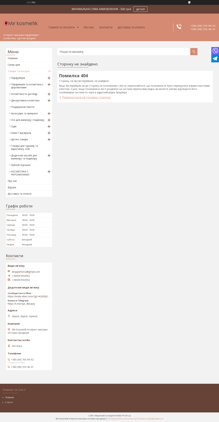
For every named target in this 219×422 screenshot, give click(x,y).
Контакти (105, 27)
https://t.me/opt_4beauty (21, 303)
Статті (9, 402)
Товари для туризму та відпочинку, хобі (24, 147)
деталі (140, 9)
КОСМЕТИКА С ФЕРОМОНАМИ (20, 173)
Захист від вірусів (21, 132)
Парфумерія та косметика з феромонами (27, 86)
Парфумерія (18, 77)
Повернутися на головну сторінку (86, 97)
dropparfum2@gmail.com (26, 271)
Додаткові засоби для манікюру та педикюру (24, 157)
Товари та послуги (61, 27)
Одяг (14, 126)
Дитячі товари (19, 139)
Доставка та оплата (131, 27)
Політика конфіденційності (149, 418)
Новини (9, 397)
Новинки (13, 58)
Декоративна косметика (25, 100)
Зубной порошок (21, 165)
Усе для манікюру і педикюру (27, 119)
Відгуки (12, 187)
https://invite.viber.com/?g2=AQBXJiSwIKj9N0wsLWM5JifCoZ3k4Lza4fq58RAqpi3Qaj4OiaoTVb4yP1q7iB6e (29, 296)
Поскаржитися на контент (121, 418)
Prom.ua (127, 415)
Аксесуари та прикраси (24, 113)
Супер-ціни (14, 64)
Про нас (88, 27)
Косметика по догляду (24, 94)
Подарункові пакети (22, 106)
